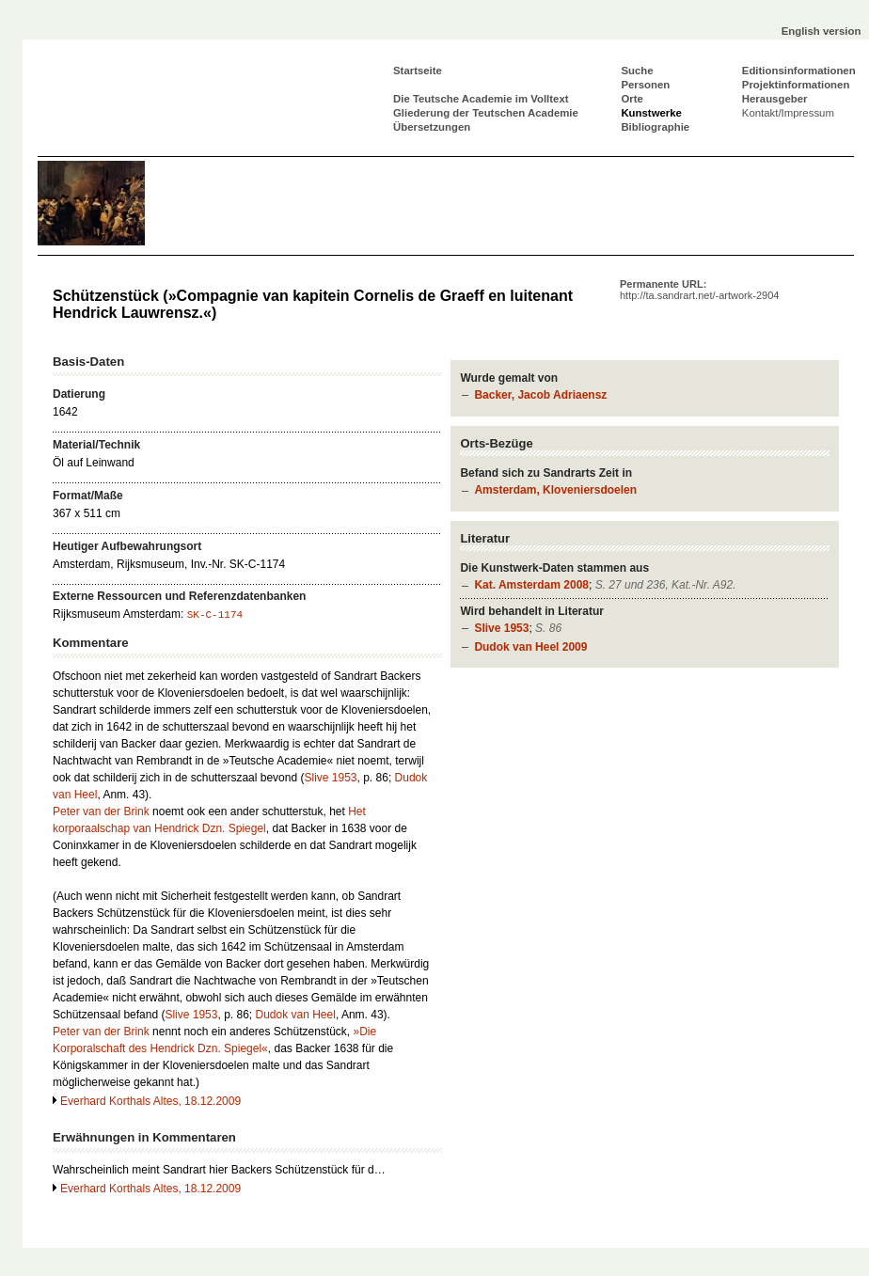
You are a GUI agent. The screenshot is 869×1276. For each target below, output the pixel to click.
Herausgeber (775, 98)
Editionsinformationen (799, 70)
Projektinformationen (796, 84)
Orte (631, 98)
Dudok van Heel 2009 (530, 647)
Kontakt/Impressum (788, 112)
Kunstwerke (651, 112)
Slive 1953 (501, 628)
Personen (645, 84)
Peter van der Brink (101, 811)
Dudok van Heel (296, 1014)
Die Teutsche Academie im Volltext (481, 98)
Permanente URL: (699, 289)
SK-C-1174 (215, 615)
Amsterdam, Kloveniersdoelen (555, 489)
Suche (637, 70)
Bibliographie (655, 127)
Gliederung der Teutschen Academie (485, 112)
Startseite (417, 70)
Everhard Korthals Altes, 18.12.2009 (150, 1101)
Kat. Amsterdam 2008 (531, 584)
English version (821, 31)
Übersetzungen (431, 127)
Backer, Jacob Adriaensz (540, 395)
